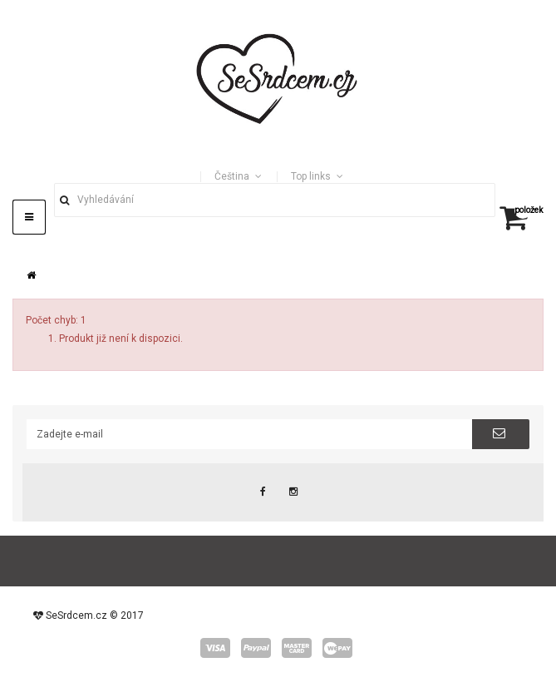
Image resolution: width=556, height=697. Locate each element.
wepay (337, 648)
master (297, 648)
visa (215, 648)
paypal (256, 648)
